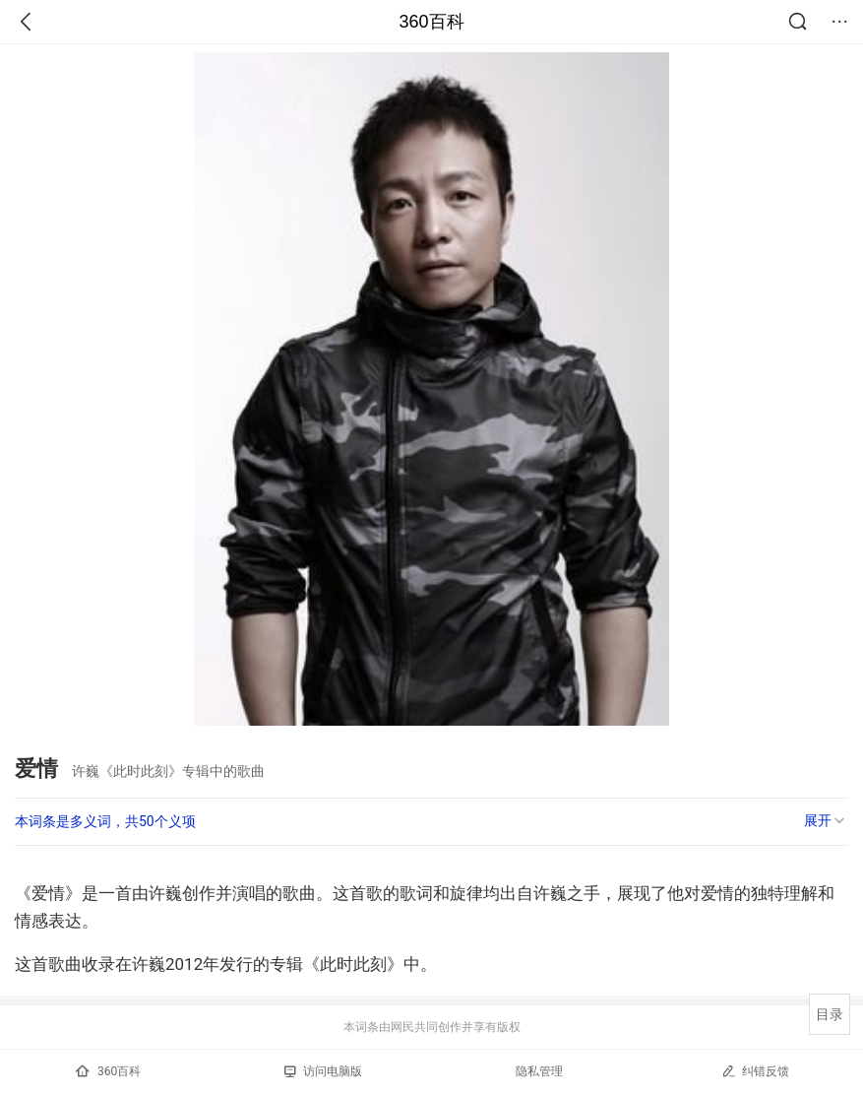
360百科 (431, 22)
